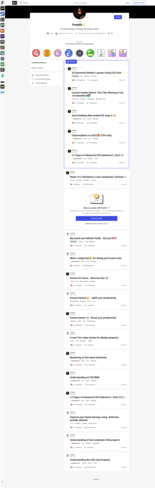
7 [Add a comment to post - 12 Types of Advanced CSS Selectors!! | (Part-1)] (91, 162)
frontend (79, 180)
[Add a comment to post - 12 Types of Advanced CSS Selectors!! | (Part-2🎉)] (76, 404)
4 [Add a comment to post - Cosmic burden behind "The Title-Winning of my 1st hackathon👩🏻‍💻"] (91, 103)
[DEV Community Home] (14, 3)
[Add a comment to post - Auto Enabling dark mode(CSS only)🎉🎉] (78, 123)
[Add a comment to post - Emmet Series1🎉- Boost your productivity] (76, 325)
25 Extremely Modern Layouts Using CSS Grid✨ (98, 72)
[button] (36, 53)
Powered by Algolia (79, 3)
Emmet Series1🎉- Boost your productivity (93, 317)
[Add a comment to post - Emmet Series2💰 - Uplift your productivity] (76, 305)
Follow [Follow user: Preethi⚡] (118, 17)
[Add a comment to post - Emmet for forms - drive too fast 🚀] (76, 285)
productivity (84, 281)
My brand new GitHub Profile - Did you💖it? (93, 238)
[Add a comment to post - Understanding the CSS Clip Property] (76, 467)
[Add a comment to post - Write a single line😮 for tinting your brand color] (75, 265)
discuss (81, 242)
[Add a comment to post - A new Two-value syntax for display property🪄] (76, 345)
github (87, 76)
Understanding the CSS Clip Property (90, 459)
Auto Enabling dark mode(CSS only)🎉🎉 (94, 115)
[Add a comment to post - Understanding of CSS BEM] (76, 385)
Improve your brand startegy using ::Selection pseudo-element (94, 419)
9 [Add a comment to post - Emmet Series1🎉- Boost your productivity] (89, 325)
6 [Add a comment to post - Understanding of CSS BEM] (89, 385)
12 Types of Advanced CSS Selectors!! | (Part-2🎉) (97, 397)
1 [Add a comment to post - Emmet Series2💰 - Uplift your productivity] (89, 305)
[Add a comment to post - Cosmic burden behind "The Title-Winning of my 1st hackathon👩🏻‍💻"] (78, 103)
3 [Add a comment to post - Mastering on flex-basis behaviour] (89, 365)
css (81, 76)
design (84, 423)
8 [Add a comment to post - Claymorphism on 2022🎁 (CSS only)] (91, 143)
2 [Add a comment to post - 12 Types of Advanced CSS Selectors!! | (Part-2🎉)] (89, 404)
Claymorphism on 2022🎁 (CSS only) (92, 135)
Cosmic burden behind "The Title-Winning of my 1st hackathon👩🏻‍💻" (97, 94)
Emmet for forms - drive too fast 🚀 (89, 278)
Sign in (105, 224)
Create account (139, 3)
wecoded (75, 99)
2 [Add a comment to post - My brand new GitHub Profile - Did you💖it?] (89, 245)
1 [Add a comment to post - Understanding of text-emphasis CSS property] (89, 447)
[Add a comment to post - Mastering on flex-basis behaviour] (76, 365)
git (86, 242)
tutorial (93, 180)
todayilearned (76, 119)
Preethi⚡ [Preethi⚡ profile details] (75, 68)
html (89, 119)
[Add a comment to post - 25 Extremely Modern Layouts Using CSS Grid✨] (78, 80)
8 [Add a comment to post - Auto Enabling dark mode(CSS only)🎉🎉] (91, 123)
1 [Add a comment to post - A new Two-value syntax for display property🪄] (89, 345)
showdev (75, 76)
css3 (90, 463)
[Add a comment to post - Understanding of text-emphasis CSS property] (76, 447)
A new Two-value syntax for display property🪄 (95, 337)
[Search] (21, 3)
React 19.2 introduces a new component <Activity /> (98, 177)
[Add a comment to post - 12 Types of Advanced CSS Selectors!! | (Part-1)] (78, 162)
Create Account (96, 218)
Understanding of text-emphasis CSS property (95, 440)
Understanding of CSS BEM (84, 377)
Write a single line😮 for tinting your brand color (96, 258)
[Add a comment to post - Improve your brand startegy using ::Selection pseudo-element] (76, 427)
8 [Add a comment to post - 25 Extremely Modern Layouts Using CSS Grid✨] (92, 80)
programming (100, 99)
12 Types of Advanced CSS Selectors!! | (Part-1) (97, 155)
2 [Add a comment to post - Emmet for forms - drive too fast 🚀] (89, 285)
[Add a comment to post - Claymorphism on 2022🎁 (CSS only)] (78, 143)
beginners (90, 99)
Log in (127, 3)
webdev (93, 76)
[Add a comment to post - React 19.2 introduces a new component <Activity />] (75, 184)
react (72, 180)
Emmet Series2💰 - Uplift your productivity (93, 298)
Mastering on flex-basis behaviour (88, 357)
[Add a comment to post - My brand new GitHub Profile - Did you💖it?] (76, 245)
